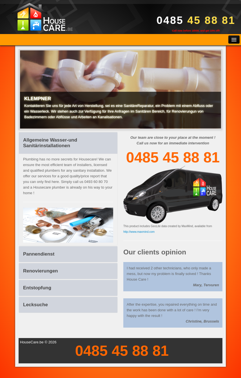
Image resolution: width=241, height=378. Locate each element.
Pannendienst (38, 254)
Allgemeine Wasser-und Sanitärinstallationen (50, 142)
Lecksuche (35, 304)
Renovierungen (40, 271)
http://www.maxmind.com (139, 231)
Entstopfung (37, 287)
